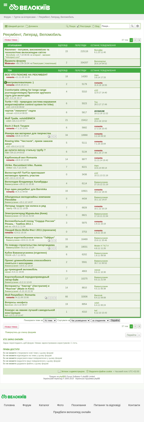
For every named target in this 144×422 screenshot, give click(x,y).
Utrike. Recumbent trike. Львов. (24, 165)
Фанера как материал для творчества (28, 133)
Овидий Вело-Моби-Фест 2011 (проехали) (30, 230)
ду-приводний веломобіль (21, 269)
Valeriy (9, 208)
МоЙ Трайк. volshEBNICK (20, 118)
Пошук (132, 26)
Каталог (44, 405)
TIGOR (8, 255)
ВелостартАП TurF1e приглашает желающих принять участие (25, 174)
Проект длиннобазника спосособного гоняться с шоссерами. (28, 262)
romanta (10, 77)
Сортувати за (73, 320)
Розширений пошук (137, 26)
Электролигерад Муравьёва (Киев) (26, 213)
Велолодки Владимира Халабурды (26, 181)
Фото (60, 405)
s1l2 (7, 98)
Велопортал (100, 61)
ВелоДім (98, 50)
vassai (8, 272)
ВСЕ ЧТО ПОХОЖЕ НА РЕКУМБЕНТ (26, 74)
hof (6, 315)
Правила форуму (15, 60)
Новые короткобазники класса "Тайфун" (30, 237)
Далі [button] (139, 40)
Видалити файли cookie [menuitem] (100, 371)
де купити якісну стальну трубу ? (25, 150)
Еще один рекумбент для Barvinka (26, 189)
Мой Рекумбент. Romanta (20, 294)
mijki (7, 152)
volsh (8, 121)
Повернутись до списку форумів (20, 332)
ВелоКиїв (10, 55)
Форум (26, 405)
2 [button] (135, 40)
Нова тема (11, 39)
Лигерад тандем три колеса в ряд (25, 205)
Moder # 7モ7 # (101, 246)
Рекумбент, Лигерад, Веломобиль (32, 34)
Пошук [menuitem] (72, 26)
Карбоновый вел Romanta (21, 157)
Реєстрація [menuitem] (85, 26)
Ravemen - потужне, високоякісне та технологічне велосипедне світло (27, 51)
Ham (96, 75)
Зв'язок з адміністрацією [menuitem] (73, 371)
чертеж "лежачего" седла (20, 110)
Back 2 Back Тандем (17, 125)
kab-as (8, 226)
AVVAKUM (99, 111)
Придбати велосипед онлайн (72, 412)
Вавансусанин (11, 184)
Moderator (10, 63)
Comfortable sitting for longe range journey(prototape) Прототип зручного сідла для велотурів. (28, 92)
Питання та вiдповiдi (107, 405)
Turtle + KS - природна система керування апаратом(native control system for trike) (30, 103)
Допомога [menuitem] (33, 26)
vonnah (9, 113)
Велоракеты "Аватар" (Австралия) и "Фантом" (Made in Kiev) (27, 287)
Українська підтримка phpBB (87, 379)
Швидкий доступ (16, 26)
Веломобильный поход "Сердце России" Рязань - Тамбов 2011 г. (30, 222)
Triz (96, 102)
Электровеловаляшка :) (19, 82)
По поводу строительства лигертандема (30, 245)
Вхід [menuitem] (97, 26)
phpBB (62, 377)
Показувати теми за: (40, 320)
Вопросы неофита (16, 302)
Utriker (9, 168)
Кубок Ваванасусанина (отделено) (26, 252)
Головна (9, 405)
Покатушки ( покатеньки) (44, 63)
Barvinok (98, 295)
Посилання (78, 405)
